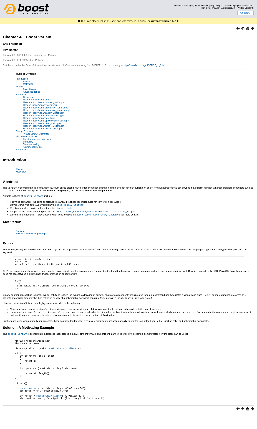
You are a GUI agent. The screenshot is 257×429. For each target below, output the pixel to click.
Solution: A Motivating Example (31, 232)
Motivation (28, 83)
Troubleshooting (31, 144)
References (21, 149)
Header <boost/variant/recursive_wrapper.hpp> (47, 110)
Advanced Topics (31, 91)
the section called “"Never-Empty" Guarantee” (97, 213)
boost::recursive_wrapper (120, 210)
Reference (21, 94)
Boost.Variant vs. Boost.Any (37, 139)
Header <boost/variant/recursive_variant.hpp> (46, 107)
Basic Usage (29, 89)
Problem (20, 230)
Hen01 (206, 297)
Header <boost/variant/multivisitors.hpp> (43, 115)
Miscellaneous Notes (26, 136)
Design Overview (24, 131)
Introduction (22, 78)
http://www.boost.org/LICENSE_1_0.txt (144, 65)
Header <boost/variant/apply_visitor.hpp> (44, 112)
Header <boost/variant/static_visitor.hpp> (43, 125)
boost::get (64, 207)
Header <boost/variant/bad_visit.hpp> (42, 123)
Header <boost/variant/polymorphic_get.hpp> (46, 120)
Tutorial (19, 86)
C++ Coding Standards (244, 8)
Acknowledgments (32, 146)
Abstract (27, 81)
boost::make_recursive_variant (76, 210)
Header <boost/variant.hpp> (37, 99)
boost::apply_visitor (69, 204)
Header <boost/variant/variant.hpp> (41, 104)
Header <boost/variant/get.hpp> (39, 117)
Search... (245, 13)
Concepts (28, 97)
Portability (28, 141)
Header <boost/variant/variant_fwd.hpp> (43, 102)
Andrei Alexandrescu (224, 8)
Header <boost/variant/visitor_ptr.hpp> (42, 128)
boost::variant (34, 195)
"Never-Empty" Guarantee (36, 133)
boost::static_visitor (61, 352)
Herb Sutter (206, 8)
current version (160, 20)
